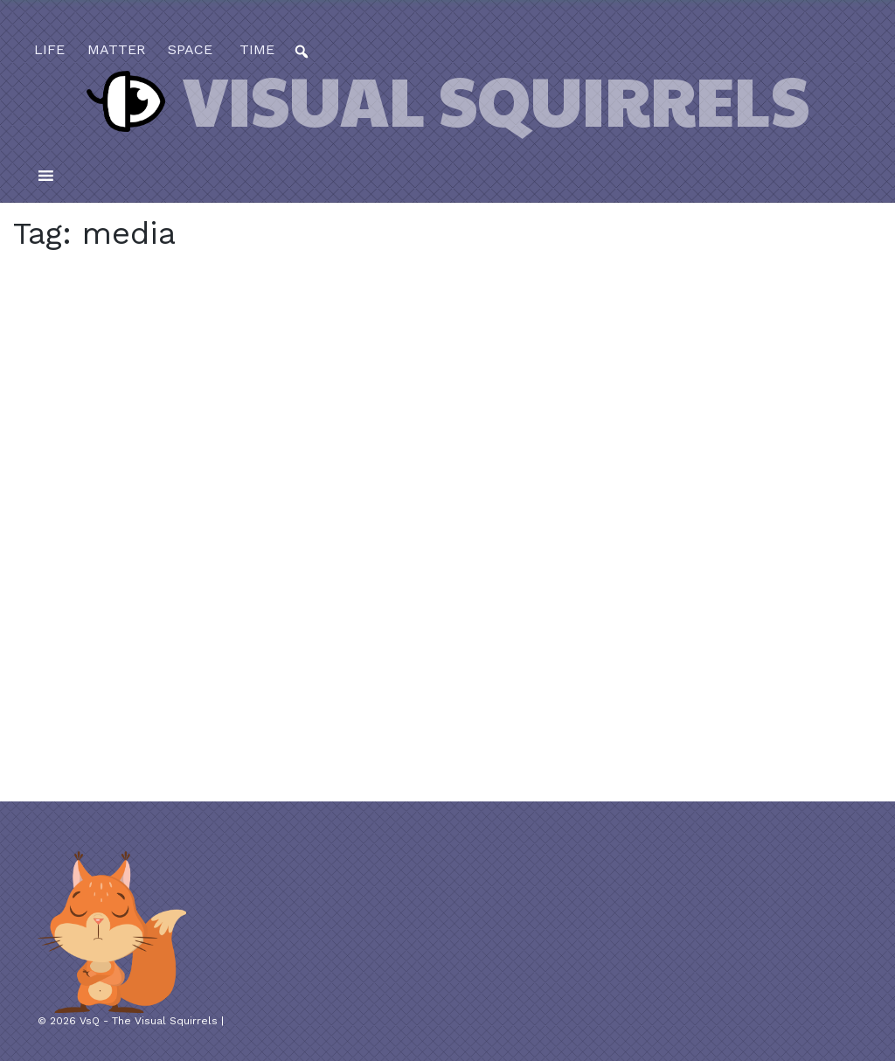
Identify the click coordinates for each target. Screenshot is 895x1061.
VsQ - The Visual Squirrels (149, 1021)
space (190, 49)
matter (116, 49)
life (49, 49)
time (254, 49)
